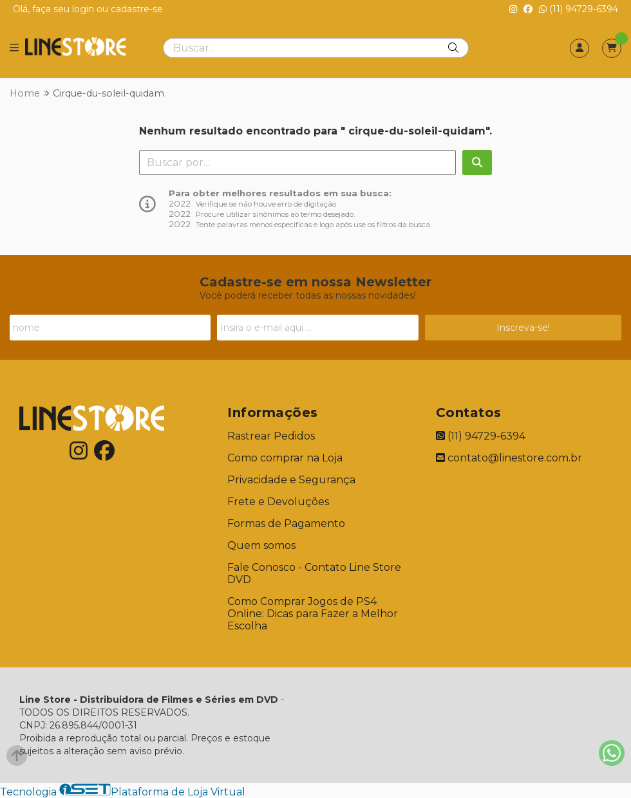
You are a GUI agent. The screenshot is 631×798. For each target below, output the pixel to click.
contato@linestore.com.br (509, 458)
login (84, 9)
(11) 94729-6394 (578, 9)
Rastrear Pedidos (271, 436)
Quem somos (261, 545)
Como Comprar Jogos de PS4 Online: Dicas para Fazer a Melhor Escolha (312, 613)
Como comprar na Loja (285, 458)
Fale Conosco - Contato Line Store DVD (314, 573)
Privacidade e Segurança (291, 480)
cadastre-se (137, 9)
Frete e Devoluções (278, 502)
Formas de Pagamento (286, 523)
